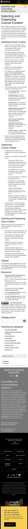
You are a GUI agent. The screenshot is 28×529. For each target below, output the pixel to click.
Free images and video (13, 91)
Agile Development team (13, 296)
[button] (20, 2)
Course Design (8, 338)
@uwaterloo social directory (14, 477)
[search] (24, 321)
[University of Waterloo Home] (5, 2)
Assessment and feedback (11, 329)
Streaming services (12, 95)
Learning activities (9, 345)
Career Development (10, 336)
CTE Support (9, 266)
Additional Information (7, 356)
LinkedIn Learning (12, 130)
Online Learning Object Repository (16, 108)
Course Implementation (10, 340)
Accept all (10, 524)
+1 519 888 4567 (15, 443)
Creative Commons (13, 102)
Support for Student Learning (12, 347)
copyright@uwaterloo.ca (15, 292)
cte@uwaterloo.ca (5, 416)
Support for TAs (8, 349)
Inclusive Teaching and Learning (12, 343)
